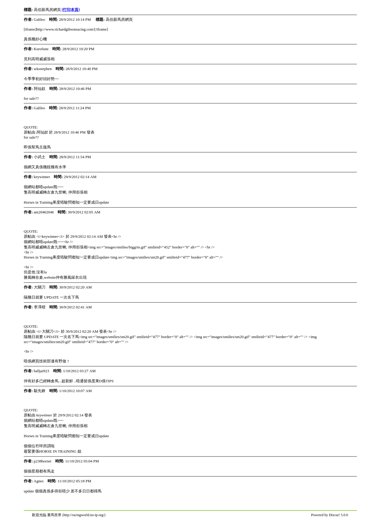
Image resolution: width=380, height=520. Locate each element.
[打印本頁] (71, 9)
